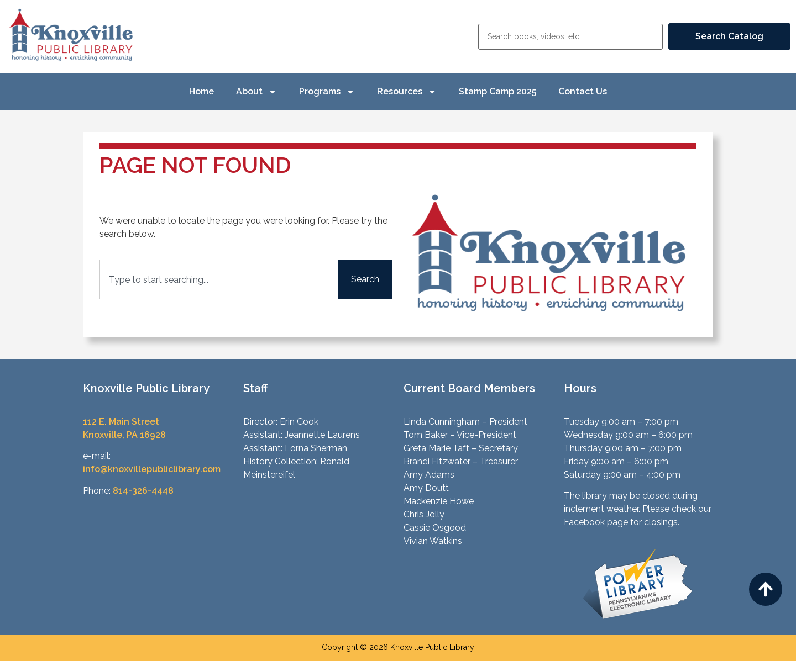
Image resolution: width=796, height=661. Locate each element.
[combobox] (216, 279)
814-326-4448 (143, 490)
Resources (407, 92)
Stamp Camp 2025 (497, 91)
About (256, 92)
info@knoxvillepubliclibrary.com (152, 469)
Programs (327, 92)
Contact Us (582, 91)
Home (201, 91)
